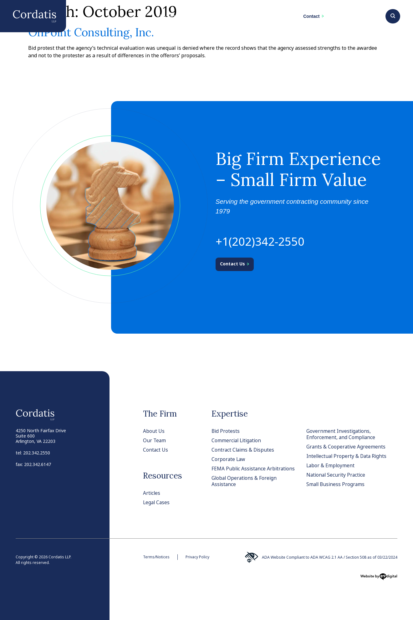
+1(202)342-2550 (260, 241)
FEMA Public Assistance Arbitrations (254, 468)
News (267, 16)
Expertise (230, 413)
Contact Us (155, 449)
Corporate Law (229, 459)
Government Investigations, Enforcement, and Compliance (341, 434)
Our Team (154, 440)
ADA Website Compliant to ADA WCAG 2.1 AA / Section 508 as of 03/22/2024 (320, 557)
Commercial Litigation (237, 440)
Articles (152, 492)
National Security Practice (336, 474)
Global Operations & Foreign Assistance (245, 481)
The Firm (167, 16)
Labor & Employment (330, 465)
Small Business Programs (336, 484)
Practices (204, 19)
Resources (162, 475)
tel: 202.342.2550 (33, 453)
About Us (154, 431)
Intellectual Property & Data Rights (347, 456)
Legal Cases (157, 502)
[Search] (392, 15)
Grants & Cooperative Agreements (346, 446)
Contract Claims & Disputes (244, 449)
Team (238, 19)
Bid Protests (226, 431)
